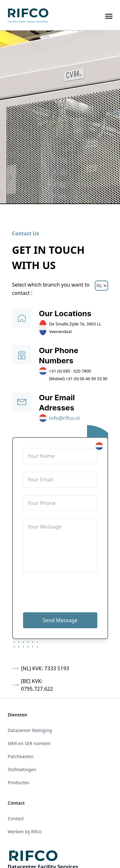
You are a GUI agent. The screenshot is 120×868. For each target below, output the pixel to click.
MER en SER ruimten (29, 743)
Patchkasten (20, 756)
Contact (16, 818)
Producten (18, 782)
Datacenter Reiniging (30, 730)
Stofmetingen (22, 769)
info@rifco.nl (64, 418)
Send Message (60, 620)
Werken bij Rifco (25, 832)
